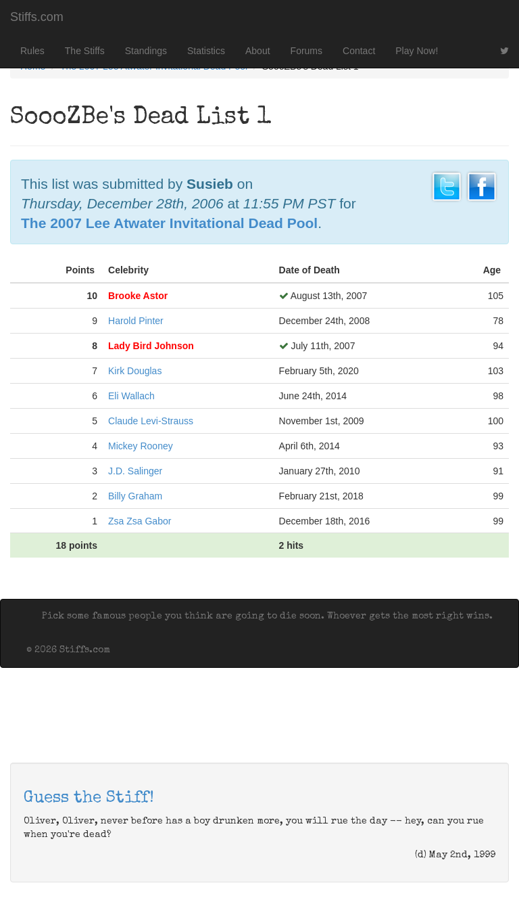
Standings (146, 50)
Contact (359, 50)
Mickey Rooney (140, 446)
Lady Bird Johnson (151, 345)
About (257, 50)
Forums (306, 50)
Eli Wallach (131, 395)
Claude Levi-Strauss (150, 420)
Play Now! (416, 50)
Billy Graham (135, 496)
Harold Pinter (136, 320)
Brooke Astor (138, 295)
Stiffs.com (37, 17)
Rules (32, 50)
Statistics (206, 50)
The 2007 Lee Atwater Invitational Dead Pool (169, 223)
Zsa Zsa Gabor (139, 521)
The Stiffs (85, 50)
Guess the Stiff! (89, 798)
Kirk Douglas (135, 370)
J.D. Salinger (135, 471)
